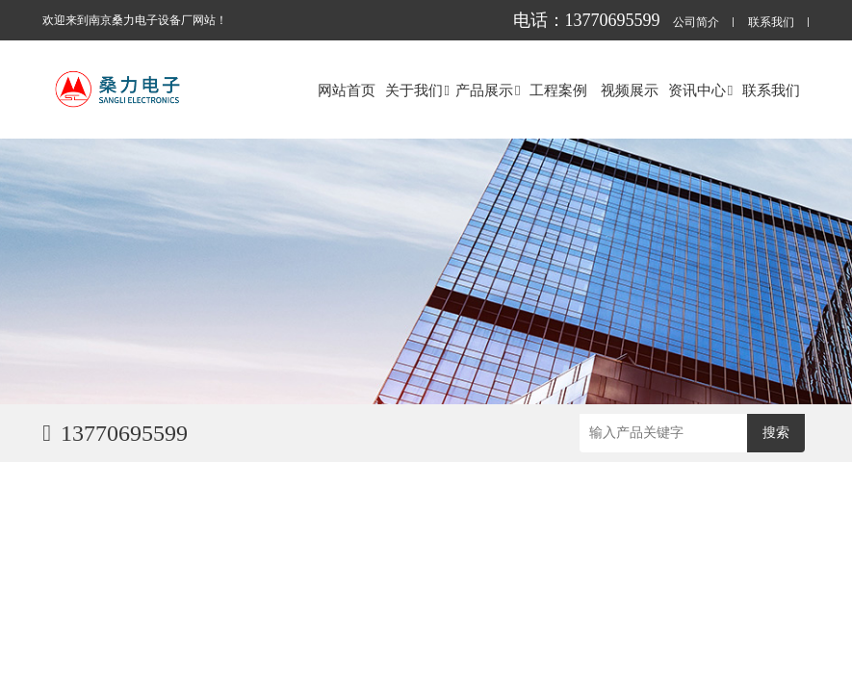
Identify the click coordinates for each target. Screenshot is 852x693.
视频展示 (629, 90)
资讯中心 (700, 90)
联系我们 (771, 22)
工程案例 (558, 90)
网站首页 (346, 90)
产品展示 (487, 90)
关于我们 (417, 90)
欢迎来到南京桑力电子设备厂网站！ (134, 20)
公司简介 (696, 22)
